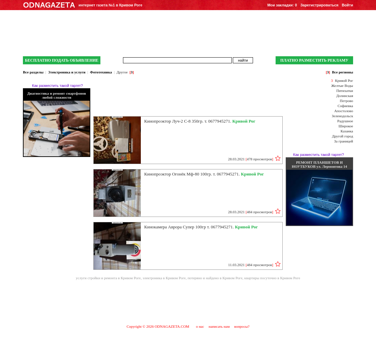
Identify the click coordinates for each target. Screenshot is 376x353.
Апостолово (343, 111)
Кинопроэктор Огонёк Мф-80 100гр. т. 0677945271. (204, 173)
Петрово (346, 101)
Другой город (342, 136)
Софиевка (345, 106)
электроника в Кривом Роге (164, 278)
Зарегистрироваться (319, 5)
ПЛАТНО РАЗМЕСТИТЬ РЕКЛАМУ (314, 60)
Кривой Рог (344, 80)
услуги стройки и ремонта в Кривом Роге (108, 278)
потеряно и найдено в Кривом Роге (215, 278)
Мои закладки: (282, 5)
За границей (343, 141)
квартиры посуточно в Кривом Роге (272, 278)
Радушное (345, 121)
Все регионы (342, 72)
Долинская (344, 96)
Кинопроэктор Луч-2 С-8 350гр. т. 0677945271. (199, 121)
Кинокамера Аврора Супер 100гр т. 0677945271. (201, 226)
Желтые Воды (342, 86)
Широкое (346, 126)
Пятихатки (344, 91)
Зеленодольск (342, 116)
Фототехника (101, 72)
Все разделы (33, 72)
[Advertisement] (188, 302)
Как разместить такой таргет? (57, 86)
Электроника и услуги (66, 72)
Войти (347, 5)
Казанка (347, 131)
